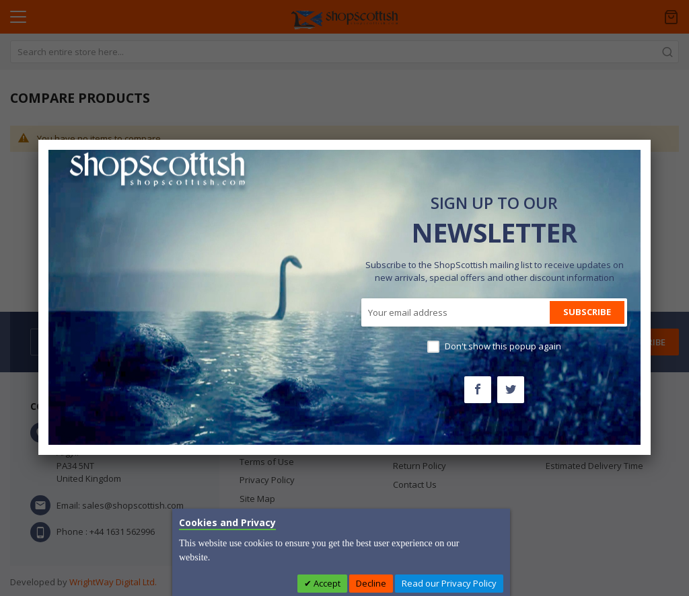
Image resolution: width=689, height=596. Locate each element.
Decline (371, 583)
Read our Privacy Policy (449, 583)
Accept (326, 583)
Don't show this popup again (503, 346)
